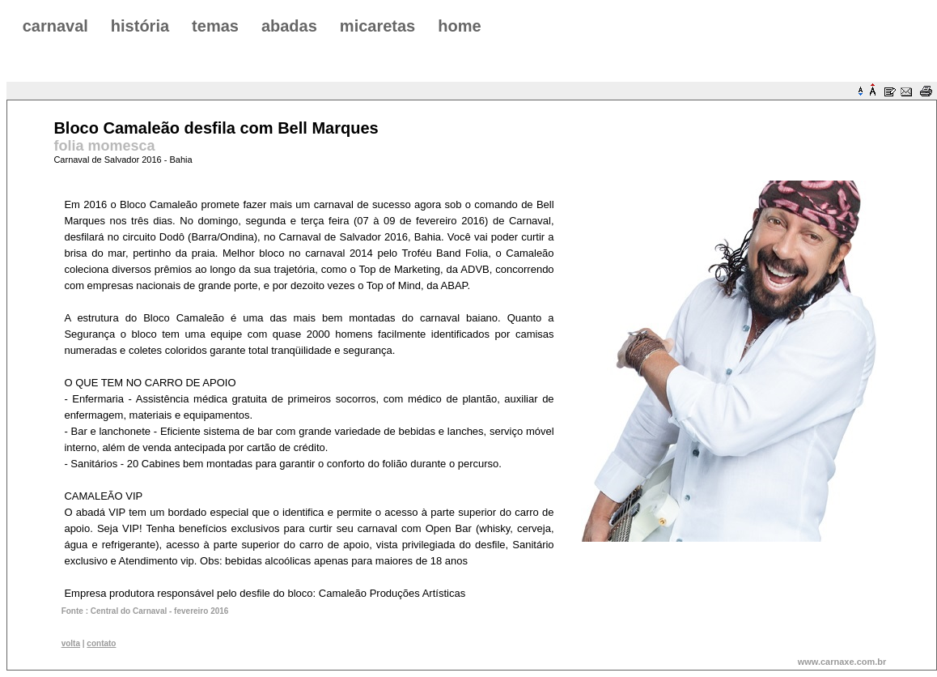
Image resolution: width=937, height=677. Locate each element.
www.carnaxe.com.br (842, 661)
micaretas (377, 26)
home (459, 26)
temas (215, 26)
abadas (289, 26)
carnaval (55, 26)
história (140, 26)
